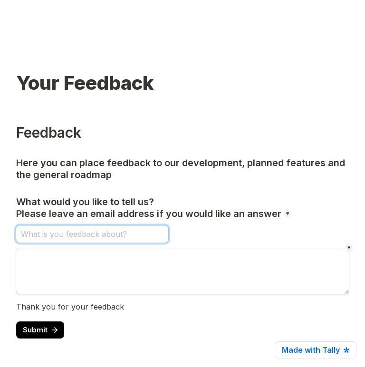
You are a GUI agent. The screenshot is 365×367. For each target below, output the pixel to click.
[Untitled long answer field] (182, 271)
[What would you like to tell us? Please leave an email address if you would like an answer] (92, 234)
